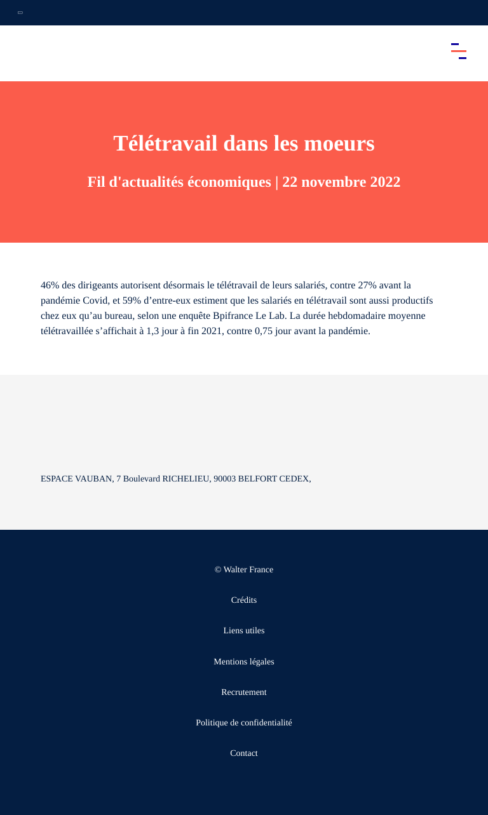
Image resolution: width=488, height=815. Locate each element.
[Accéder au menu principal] (458, 50)
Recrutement (244, 692)
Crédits (244, 600)
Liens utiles (244, 631)
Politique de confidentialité (244, 723)
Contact (244, 753)
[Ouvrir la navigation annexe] (20, 12)
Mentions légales (244, 662)
